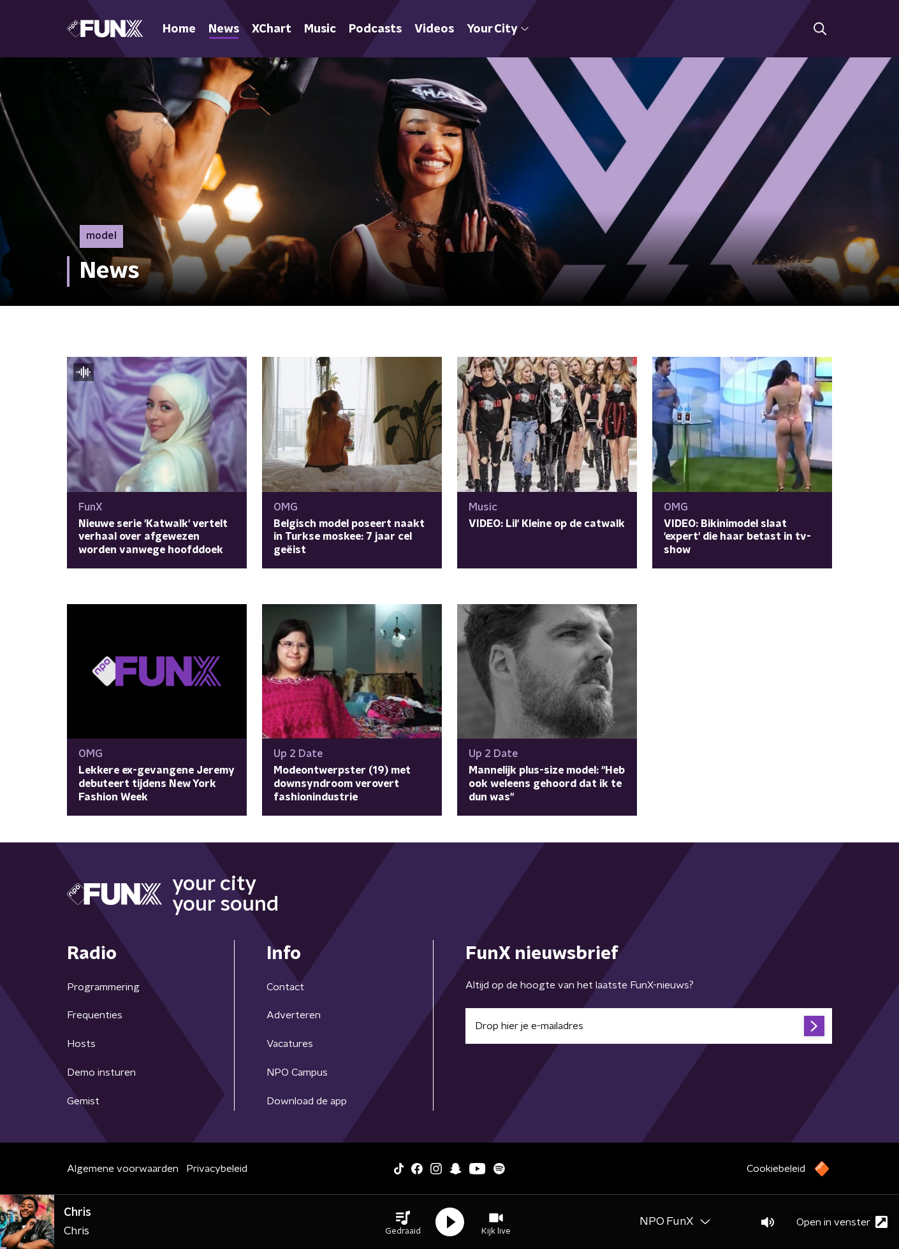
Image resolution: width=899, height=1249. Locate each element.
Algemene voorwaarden (123, 1169)
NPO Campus (297, 1072)
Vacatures (290, 1044)
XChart (271, 29)
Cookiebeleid (776, 1169)
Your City (498, 29)
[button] (403, 1222)
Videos (434, 29)
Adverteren (294, 1015)
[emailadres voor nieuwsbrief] (648, 1026)
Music (320, 29)
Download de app (307, 1101)
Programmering (103, 987)
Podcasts (375, 29)
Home (179, 29)
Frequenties (94, 1015)
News (223, 29)
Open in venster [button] (842, 1222)
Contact (285, 987)
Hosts (81, 1044)
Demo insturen (101, 1072)
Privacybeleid (216, 1169)
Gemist (83, 1101)
